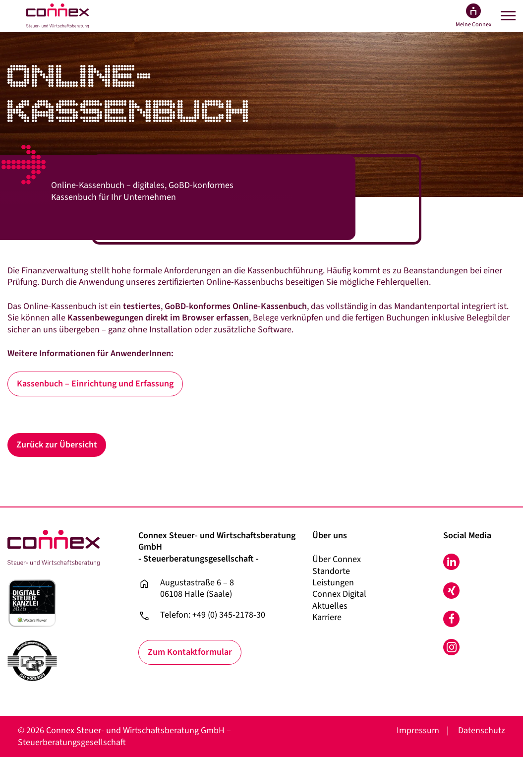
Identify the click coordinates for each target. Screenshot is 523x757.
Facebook (451, 619)
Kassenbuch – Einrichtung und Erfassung (95, 384)
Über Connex (336, 559)
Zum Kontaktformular (190, 652)
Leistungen (333, 582)
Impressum (418, 730)
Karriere (327, 617)
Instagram (451, 647)
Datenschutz (481, 730)
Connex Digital (339, 594)
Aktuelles (330, 606)
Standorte (331, 571)
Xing (451, 590)
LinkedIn (451, 562)
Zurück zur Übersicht (56, 445)
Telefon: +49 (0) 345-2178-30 (212, 615)
